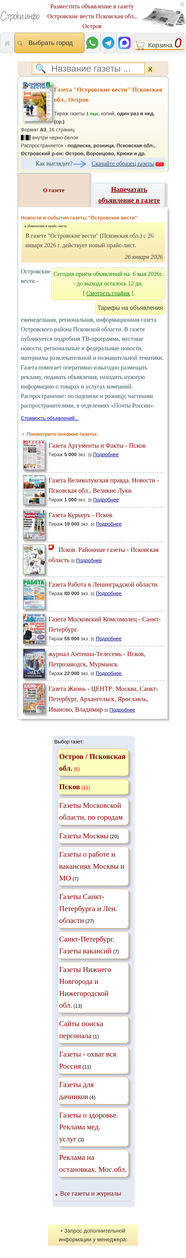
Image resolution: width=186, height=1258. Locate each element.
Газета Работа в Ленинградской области (103, 584)
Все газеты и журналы (90, 1193)
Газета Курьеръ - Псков (80, 514)
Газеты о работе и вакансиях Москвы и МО (91, 866)
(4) (77, 1090)
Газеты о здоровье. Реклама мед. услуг (88, 1127)
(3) (88, 1127)
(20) (89, 836)
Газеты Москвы (84, 836)
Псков (69, 787)
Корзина (159, 45)
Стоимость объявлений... (50, 418)
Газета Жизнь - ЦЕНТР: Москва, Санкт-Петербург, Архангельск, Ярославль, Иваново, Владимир (103, 699)
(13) (85, 987)
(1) (81, 1030)
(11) (87, 1060)
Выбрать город (49, 42)
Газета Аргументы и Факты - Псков (97, 445)
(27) (88, 908)
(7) (91, 866)
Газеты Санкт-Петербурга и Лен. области (88, 908)
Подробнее (106, 454)
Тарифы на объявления (130, 307)
